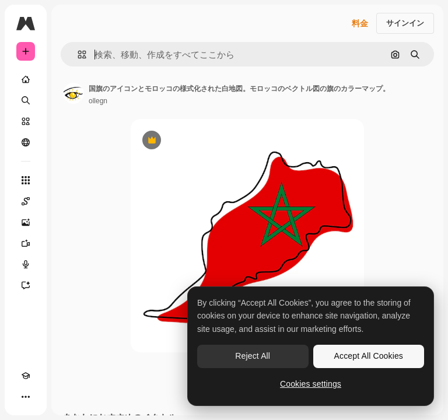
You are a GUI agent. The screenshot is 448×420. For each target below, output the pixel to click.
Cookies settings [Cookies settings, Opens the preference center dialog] (310, 383)
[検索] (25, 100)
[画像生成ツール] (25, 222)
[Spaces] (25, 201)
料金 (360, 23)
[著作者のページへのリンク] (73, 93)
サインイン (405, 23)
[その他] (25, 396)
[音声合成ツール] (25, 264)
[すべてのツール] (25, 180)
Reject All (252, 355)
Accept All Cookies (368, 355)
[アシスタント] (25, 285)
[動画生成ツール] (25, 243)
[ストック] (25, 121)
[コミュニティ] (25, 142)
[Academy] (25, 375)
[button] (77, 54)
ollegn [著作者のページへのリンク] (98, 101)
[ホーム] (25, 79)
